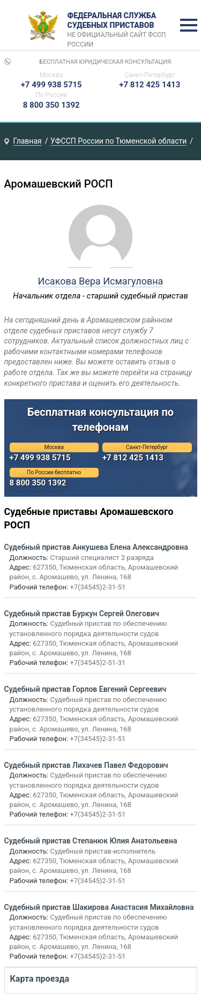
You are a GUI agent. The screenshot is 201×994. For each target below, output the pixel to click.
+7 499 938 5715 (51, 84)
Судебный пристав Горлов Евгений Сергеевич (85, 689)
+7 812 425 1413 (149, 84)
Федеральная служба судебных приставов (120, 25)
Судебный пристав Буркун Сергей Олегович (81, 613)
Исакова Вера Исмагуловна (100, 281)
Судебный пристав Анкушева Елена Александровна (96, 547)
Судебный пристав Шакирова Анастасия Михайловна (99, 907)
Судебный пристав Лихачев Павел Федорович (86, 765)
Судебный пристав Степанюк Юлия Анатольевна (90, 840)
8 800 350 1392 (51, 105)
